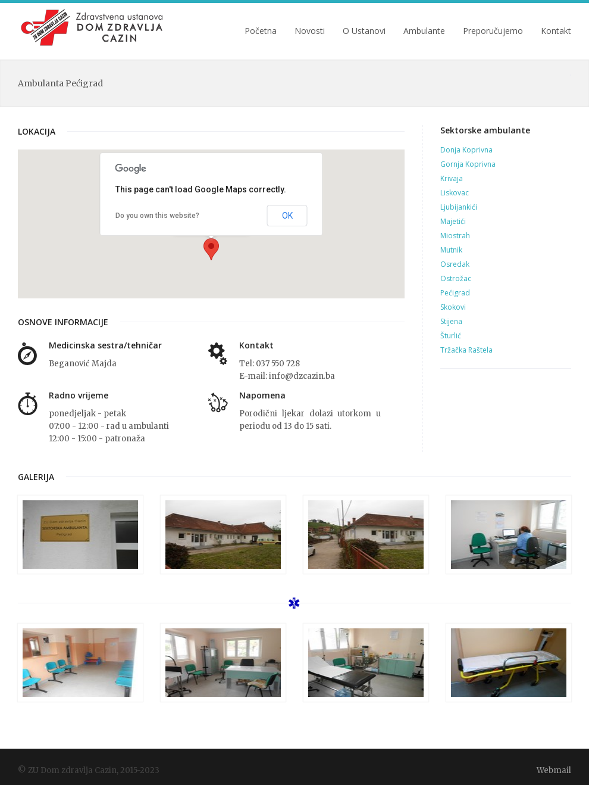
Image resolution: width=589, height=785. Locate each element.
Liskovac (454, 193)
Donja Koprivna (466, 150)
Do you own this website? (157, 215)
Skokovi (453, 307)
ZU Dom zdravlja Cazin (93, 27)
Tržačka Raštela (466, 350)
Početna (261, 31)
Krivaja (451, 178)
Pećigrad (455, 293)
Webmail (554, 770)
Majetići (453, 221)
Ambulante (424, 31)
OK (287, 215)
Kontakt (556, 31)
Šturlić (450, 336)
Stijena (451, 321)
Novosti (309, 31)
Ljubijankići (458, 207)
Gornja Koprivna (468, 164)
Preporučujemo (493, 31)
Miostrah (455, 235)
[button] (211, 249)
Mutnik (451, 250)
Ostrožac (455, 278)
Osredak (454, 264)
